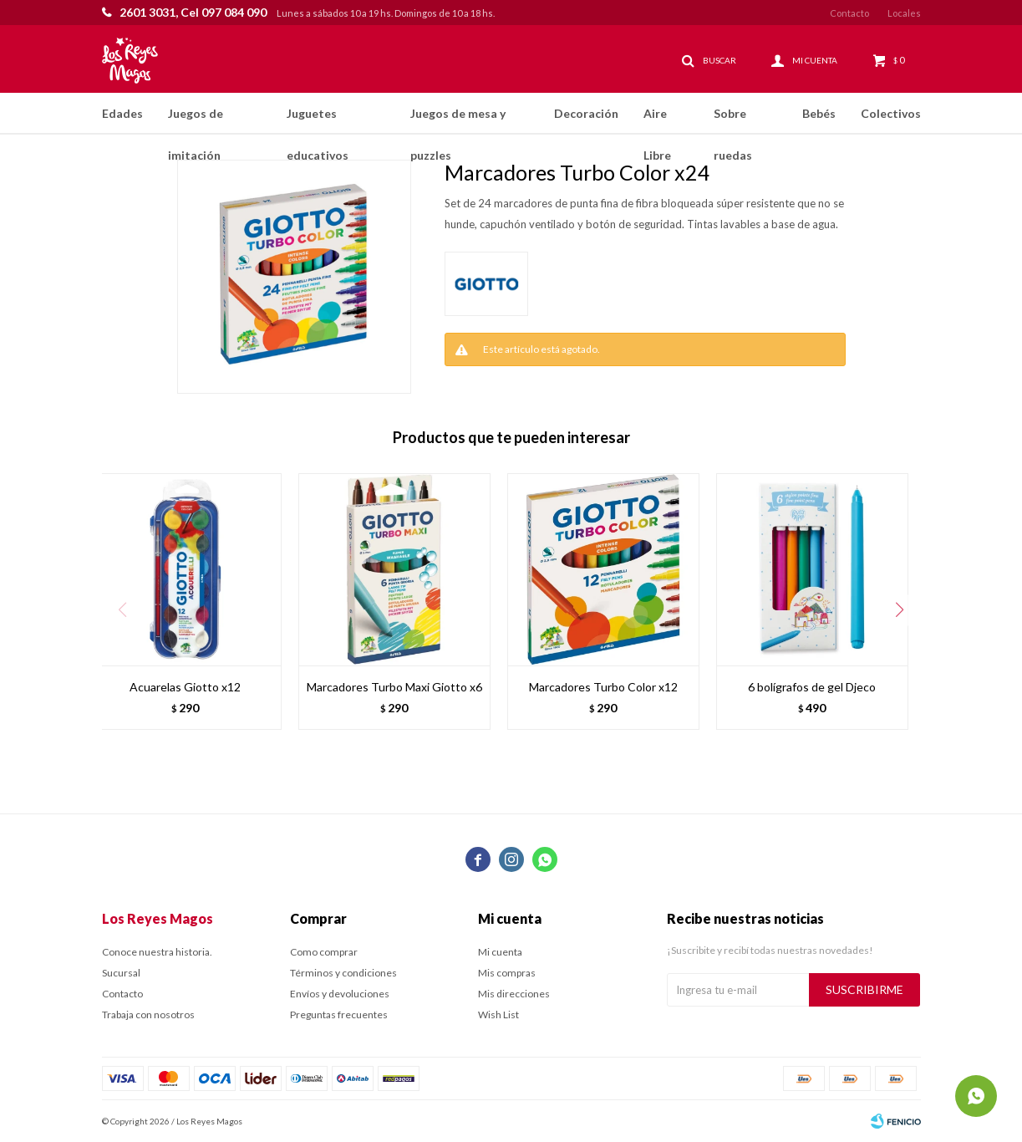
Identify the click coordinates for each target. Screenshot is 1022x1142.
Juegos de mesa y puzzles (458, 120)
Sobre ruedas (733, 120)
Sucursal (121, 972)
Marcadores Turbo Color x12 (603, 687)
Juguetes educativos (317, 120)
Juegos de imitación (195, 120)
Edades (122, 113)
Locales (904, 13)
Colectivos (891, 113)
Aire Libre (657, 120)
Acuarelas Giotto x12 (185, 687)
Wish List (498, 1014)
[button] (900, 610)
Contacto (849, 13)
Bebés (819, 113)
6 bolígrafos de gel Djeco (812, 687)
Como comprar (324, 952)
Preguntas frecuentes (339, 1014)
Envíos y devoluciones (339, 993)
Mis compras (507, 972)
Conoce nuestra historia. (157, 952)
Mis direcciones (514, 993)
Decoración (586, 113)
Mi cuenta (500, 952)
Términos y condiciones (343, 972)
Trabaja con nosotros (148, 1014)
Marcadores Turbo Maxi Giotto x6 (394, 687)
